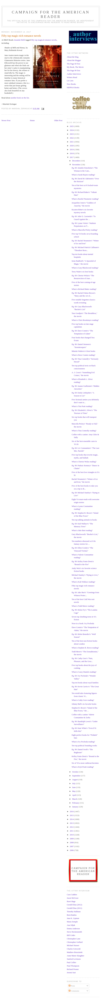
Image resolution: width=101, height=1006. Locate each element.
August (75, 779)
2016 (72, 811)
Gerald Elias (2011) (74, 908)
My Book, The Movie (75, 67)
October (75, 772)
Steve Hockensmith (74, 932)
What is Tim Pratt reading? (82, 406)
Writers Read (72, 77)
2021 (72, 142)
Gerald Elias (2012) (74, 905)
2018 (72, 153)
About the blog (72, 57)
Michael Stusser (73, 945)
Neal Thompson (73, 966)
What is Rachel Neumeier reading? (85, 199)
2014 (72, 819)
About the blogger (74, 60)
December (76, 161)
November (76, 164)
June (74, 787)
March (75, 799)
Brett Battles (71, 915)
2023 (72, 134)
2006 (72, 850)
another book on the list (20, 98)
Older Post (58, 120)
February (76, 803)
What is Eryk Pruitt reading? (83, 767)
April (74, 795)
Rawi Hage (71, 901)
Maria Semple (72, 922)
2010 (72, 835)
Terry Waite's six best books (82, 272)
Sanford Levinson (74, 959)
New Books (71, 84)
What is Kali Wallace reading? (83, 582)
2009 (72, 838)
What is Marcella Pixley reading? (84, 230)
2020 (72, 146)
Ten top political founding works (84, 745)
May (74, 791)
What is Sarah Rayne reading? (83, 175)
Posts (72, 986)
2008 (72, 842)
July (74, 783)
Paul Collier (71, 962)
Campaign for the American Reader (51, 14)
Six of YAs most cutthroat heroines (85, 763)
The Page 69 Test (73, 64)
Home (32, 120)
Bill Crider (71, 935)
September (76, 776)
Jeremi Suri (71, 972)
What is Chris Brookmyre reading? (85, 320)
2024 (72, 130)
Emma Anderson (73, 928)
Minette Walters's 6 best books (83, 351)
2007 (72, 846)
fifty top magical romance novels (44, 40)
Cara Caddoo (72, 894)
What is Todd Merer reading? (83, 606)
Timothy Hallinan (74, 911)
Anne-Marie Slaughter (75, 956)
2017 (72, 157)
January (75, 807)
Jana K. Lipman (73, 918)
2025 (72, 126)
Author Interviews (74, 74)
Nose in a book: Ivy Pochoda (83, 623)
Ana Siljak (71, 925)
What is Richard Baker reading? (84, 289)
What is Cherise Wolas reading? (84, 461)
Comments (74, 991)
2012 (72, 827)
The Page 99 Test (73, 70)
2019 (72, 149)
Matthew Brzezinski (74, 952)
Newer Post (5, 120)
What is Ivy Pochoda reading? (83, 742)
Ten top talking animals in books (84, 520)
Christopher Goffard (75, 942)
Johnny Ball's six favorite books (84, 704)
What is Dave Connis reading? (83, 355)
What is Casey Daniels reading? (84, 672)
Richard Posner (73, 969)
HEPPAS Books (73, 87)
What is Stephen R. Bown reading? (85, 648)
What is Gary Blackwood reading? (85, 268)
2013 (72, 823)
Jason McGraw (72, 898)
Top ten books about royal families (85, 683)
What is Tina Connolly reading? (84, 430)
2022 (72, 138)
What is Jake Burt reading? (82, 530)
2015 (72, 815)
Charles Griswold (73, 949)
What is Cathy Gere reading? (83, 700)
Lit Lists (70, 80)
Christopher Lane (73, 939)
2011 (72, 831)
